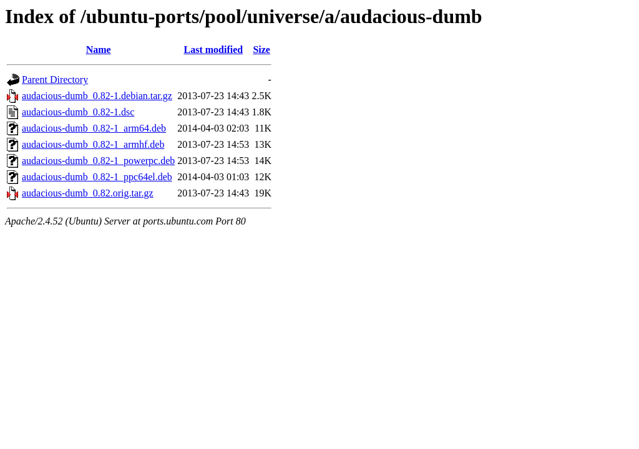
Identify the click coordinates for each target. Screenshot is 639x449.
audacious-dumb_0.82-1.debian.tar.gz (97, 95)
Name (98, 49)
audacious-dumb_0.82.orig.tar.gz (88, 193)
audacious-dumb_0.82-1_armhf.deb (93, 144)
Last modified (213, 49)
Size (261, 49)
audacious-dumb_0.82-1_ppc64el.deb (97, 176)
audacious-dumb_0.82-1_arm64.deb (94, 128)
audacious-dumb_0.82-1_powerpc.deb (98, 160)
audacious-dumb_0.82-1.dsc (78, 112)
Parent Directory (55, 79)
